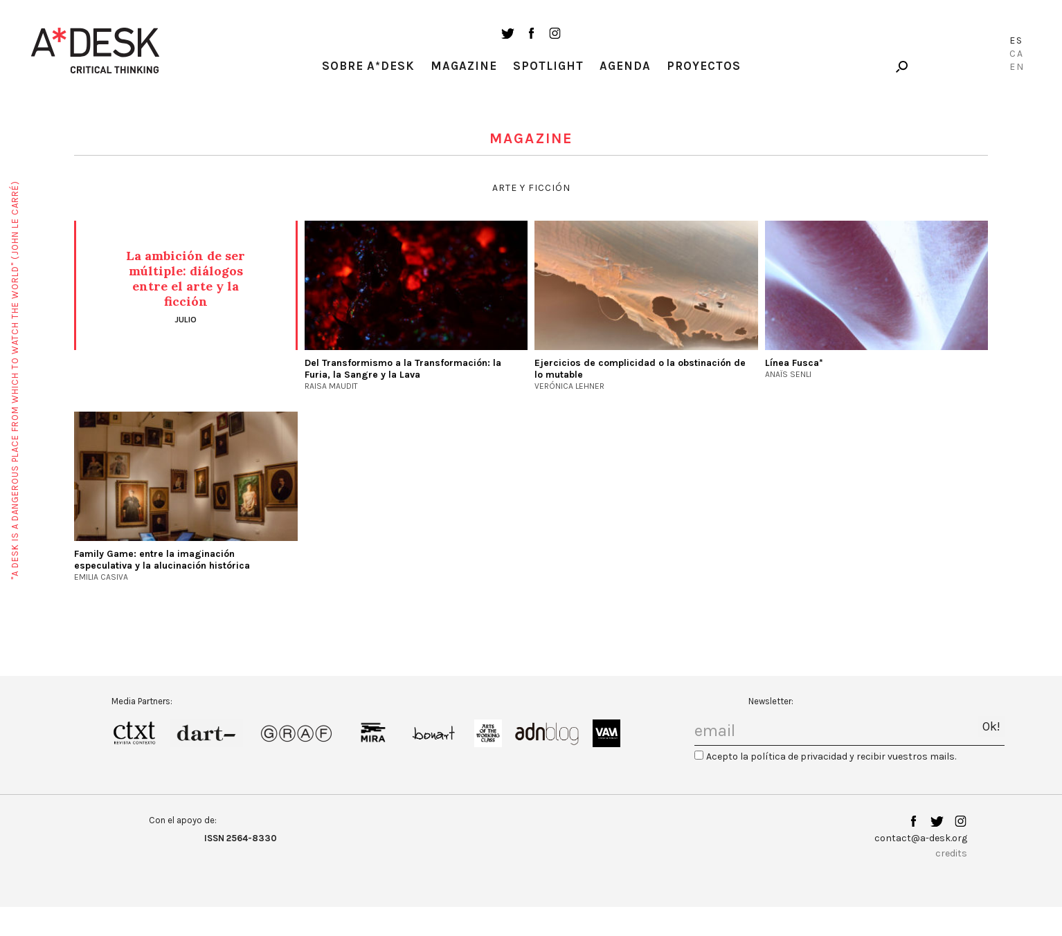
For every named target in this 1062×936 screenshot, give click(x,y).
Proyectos (704, 66)
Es (1016, 40)
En (1017, 67)
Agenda (625, 66)
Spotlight (548, 66)
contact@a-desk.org (920, 838)
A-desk (95, 50)
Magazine (464, 66)
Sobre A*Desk (368, 66)
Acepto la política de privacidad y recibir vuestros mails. (831, 756)
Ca (1016, 53)
